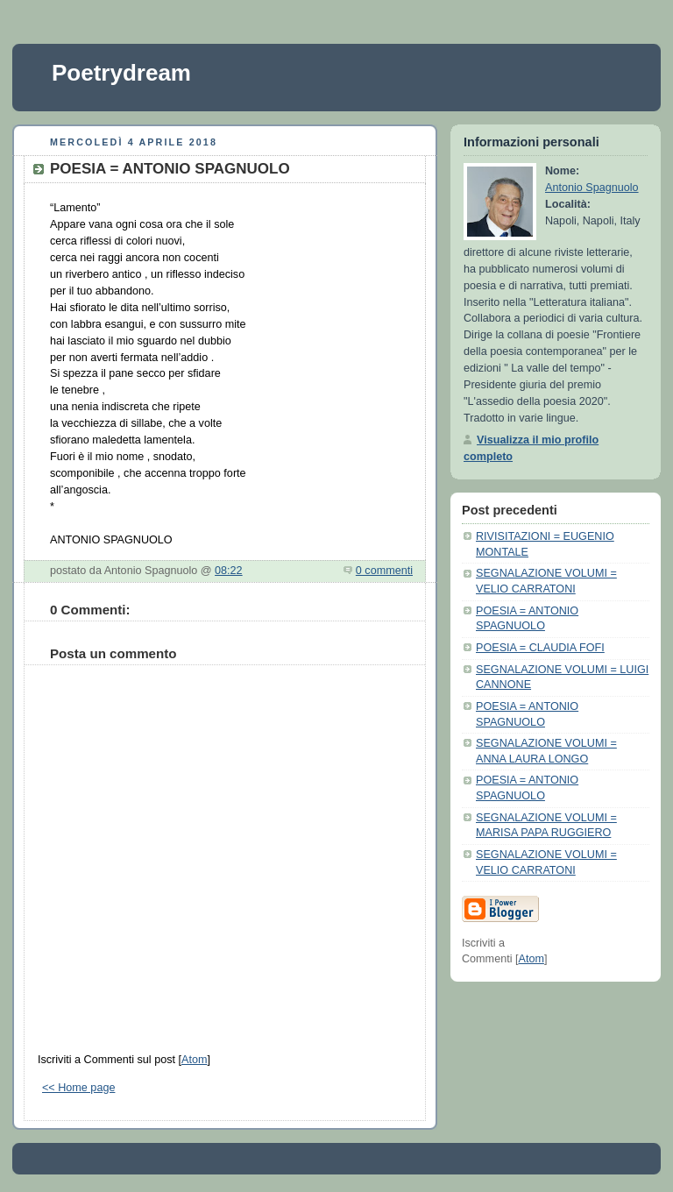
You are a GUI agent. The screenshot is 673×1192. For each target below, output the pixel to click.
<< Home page (78, 1088)
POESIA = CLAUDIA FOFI (540, 648)
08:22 (229, 570)
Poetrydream (121, 73)
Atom (194, 1060)
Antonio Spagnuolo (592, 187)
